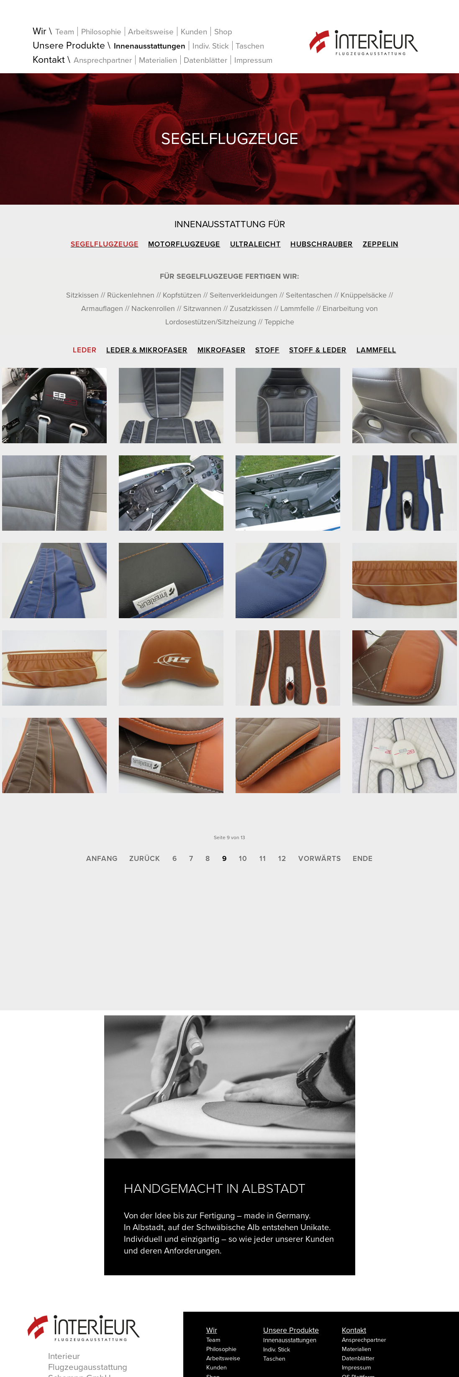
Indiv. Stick (210, 45)
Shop (223, 31)
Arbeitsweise (151, 31)
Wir (39, 31)
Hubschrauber (321, 244)
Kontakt (49, 60)
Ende (363, 858)
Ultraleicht (255, 244)
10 (243, 858)
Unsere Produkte (69, 46)
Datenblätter (205, 60)
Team (64, 31)
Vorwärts (319, 858)
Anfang (102, 858)
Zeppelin (380, 244)
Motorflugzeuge (184, 244)
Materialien (158, 60)
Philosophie (101, 31)
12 (282, 858)
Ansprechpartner (103, 60)
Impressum (253, 60)
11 (262, 858)
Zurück (144, 858)
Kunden (194, 31)
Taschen (250, 46)
